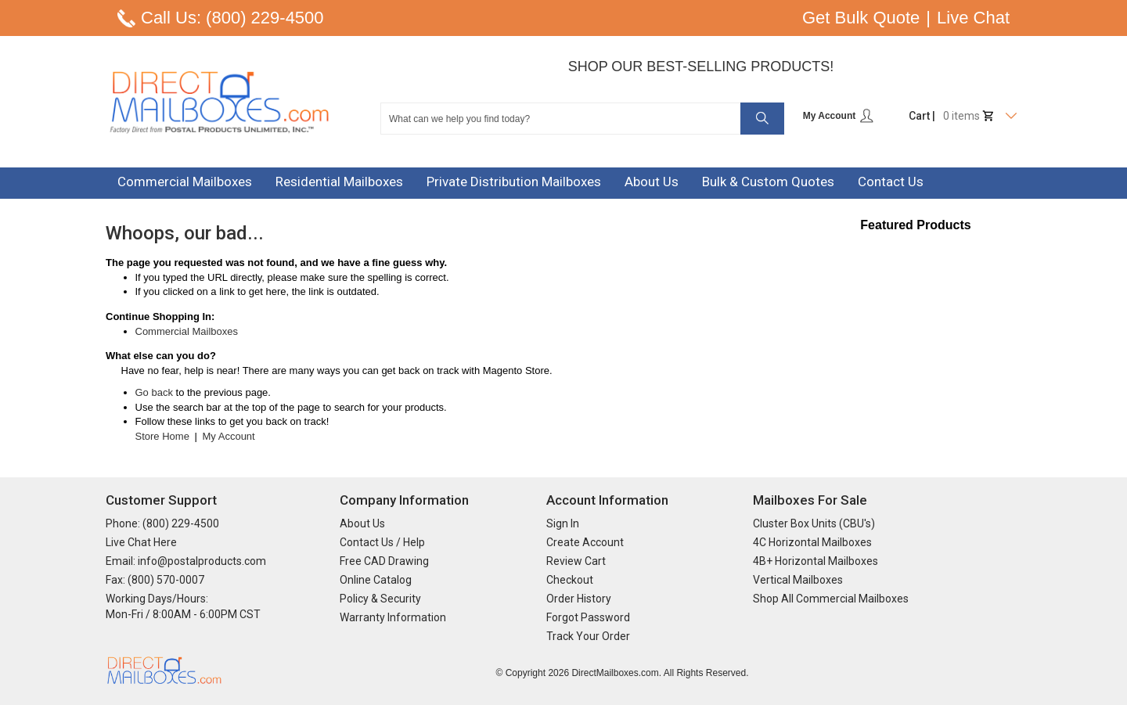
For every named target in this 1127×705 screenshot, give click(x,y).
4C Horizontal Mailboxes (812, 542)
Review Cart (576, 561)
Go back (154, 392)
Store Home (162, 436)
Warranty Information (393, 617)
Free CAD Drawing (384, 561)
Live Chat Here (141, 542)
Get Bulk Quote (861, 17)
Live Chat (973, 17)
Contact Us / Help (382, 542)
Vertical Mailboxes (798, 580)
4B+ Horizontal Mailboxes (815, 561)
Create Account (585, 542)
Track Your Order (588, 636)
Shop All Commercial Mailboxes (831, 598)
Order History (578, 598)
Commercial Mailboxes (186, 331)
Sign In (562, 523)
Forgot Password (588, 617)
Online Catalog (376, 580)
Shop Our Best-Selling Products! (701, 66)
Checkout (569, 580)
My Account (838, 115)
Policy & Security (380, 598)
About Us (362, 523)
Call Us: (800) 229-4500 (232, 17)
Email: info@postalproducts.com (186, 561)
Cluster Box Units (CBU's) (814, 523)
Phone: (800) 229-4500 (162, 523)
